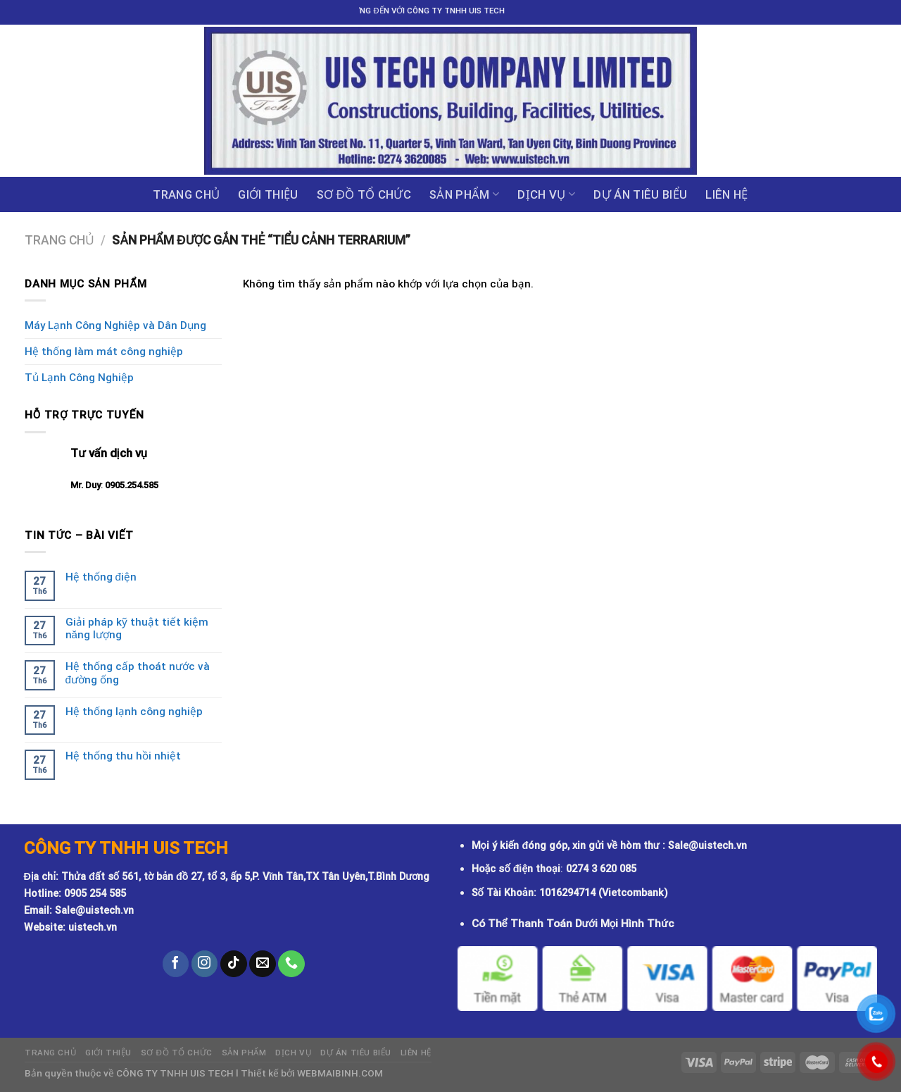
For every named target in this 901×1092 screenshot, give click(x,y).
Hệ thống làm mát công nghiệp (104, 351)
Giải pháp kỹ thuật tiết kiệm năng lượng (136, 628)
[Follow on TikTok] (233, 963)
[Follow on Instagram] (204, 963)
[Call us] (291, 963)
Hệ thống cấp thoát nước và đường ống (137, 672)
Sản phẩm (464, 194)
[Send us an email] (262, 963)
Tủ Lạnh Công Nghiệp (79, 377)
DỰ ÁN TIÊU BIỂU (640, 194)
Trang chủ (186, 194)
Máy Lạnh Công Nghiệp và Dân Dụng (115, 325)
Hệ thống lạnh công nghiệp (134, 711)
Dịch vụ (546, 194)
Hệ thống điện (101, 577)
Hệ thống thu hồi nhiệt (123, 756)
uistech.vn (92, 927)
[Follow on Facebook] (176, 963)
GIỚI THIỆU (268, 194)
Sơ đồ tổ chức (364, 194)
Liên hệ (726, 194)
